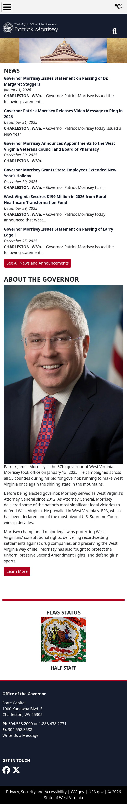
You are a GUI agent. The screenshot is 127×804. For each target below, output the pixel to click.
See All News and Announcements (38, 263)
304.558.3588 (20, 729)
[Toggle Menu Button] (7, 7)
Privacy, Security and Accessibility (36, 791)
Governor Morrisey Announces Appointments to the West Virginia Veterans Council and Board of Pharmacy (59, 146)
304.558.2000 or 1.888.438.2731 (37, 723)
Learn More (17, 571)
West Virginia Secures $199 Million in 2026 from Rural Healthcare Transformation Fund (55, 199)
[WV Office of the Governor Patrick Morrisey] (31, 25)
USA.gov (96, 791)
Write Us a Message (20, 735)
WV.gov (77, 791)
